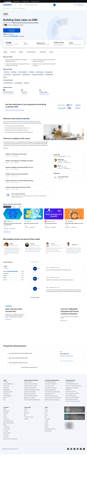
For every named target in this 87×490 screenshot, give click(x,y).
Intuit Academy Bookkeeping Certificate (32, 399)
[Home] (4, 8)
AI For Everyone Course (49, 386)
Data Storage (13, 72)
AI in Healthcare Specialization (51, 388)
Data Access (6, 72)
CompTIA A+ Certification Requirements (73, 386)
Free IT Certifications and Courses (72, 393)
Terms (46, 413)
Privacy (46, 415)
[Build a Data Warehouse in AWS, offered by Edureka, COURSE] (33, 223)
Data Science (14, 8)
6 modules (8, 42)
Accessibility (47, 419)
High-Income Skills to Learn (71, 395)
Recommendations (31, 52)
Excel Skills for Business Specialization (52, 392)
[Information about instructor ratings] (61, 156)
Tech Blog (26, 419)
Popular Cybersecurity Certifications (73, 401)
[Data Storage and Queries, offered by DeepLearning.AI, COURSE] (54, 223)
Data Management (49, 74)
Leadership (5, 413)
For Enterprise (6, 427)
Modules (21, 52)
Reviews (51, 52)
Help (46, 417)
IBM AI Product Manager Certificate (31, 396)
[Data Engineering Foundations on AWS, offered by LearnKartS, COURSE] (74, 223)
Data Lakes (26, 83)
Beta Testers (26, 413)
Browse (8, 8)
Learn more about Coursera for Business (14, 110)
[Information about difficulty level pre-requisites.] (48, 44)
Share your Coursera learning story (10, 439)
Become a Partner (6, 433)
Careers (5, 415)
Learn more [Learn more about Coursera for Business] (64, 320)
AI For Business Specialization (51, 384)
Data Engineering (48, 72)
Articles (46, 423)
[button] (20, 5)
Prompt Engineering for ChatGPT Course (53, 397)
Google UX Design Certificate (30, 392)
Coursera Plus (6, 419)
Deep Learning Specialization (50, 390)
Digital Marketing (6, 390)
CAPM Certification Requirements (72, 384)
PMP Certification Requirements (72, 399)
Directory (47, 425)
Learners (26, 409)
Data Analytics (6, 388)
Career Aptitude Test (70, 382)
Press (46, 409)
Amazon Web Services (8, 83)
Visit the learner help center (66, 356)
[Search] (54, 5)
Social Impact (6, 435)
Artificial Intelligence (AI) (8, 384)
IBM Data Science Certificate (29, 397)
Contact (46, 421)
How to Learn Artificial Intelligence (72, 397)
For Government (6, 429)
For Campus (5, 431)
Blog (25, 415)
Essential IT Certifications (71, 391)
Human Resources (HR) (7, 392)
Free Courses (6, 437)
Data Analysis (22, 8)
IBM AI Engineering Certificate (30, 394)
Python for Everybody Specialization (52, 399)
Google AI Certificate (28, 382)
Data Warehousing (26, 74)
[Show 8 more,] (7, 232)
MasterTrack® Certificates (8, 423)
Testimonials (43, 52)
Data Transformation (23, 72)
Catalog (4, 417)
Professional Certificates (8, 421)
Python (4, 397)
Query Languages (18, 83)
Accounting (5, 382)
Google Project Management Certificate (32, 390)
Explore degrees (37, 318)
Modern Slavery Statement (50, 429)
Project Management (7, 396)
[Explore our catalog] (15, 5)
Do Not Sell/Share (48, 431)
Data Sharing (31, 72)
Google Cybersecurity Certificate (30, 384)
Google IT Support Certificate (30, 388)
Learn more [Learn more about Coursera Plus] (8, 319)
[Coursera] (7, 5)
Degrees (5, 425)
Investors (47, 411)
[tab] (7, 207)
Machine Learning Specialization (51, 396)
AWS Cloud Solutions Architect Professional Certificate (27, 121)
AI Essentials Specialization (50, 382)
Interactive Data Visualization (37, 74)
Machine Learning (39, 72)
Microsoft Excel (6, 394)
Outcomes (13, 52)
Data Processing (7, 74)
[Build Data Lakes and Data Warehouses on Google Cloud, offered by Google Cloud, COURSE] (13, 224)
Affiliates (46, 427)
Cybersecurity (6, 386)
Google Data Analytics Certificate (30, 386)
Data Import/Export (16, 74)
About (5, 52)
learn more (71, 361)
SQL (4, 399)
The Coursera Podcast (28, 417)
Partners (26, 411)
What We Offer (6, 411)
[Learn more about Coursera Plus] (21, 36)
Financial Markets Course (50, 394)
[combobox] (38, 4)
